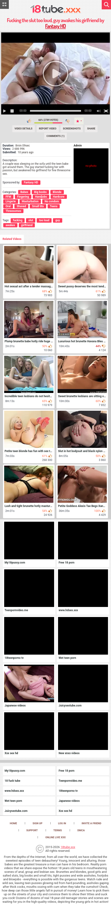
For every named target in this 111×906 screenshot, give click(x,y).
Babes (24, 192)
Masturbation (30, 201)
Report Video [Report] (47, 128)
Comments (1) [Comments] (55, 136)
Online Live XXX (55, 837)
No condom (52, 201)
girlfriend (27, 225)
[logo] (55, 9)
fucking (17, 220)
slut (30, 220)
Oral (8, 206)
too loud (44, 220)
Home (13, 823)
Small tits (38, 206)
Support (32, 830)
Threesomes (13, 211)
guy (57, 220)
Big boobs (40, 192)
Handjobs (41, 196)
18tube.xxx (68, 847)
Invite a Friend (91, 823)
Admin (78, 145)
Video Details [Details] (24, 128)
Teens (54, 206)
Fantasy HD (55, 26)
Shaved (21, 206)
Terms (57, 830)
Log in (62, 823)
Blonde (57, 192)
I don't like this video (68, 121)
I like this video (29, 121)
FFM (8, 196)
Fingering (23, 196)
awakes (10, 225)
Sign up (37, 823)
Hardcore (59, 196)
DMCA (81, 830)
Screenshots (72, 128)
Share (91, 128)
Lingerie (11, 201)
